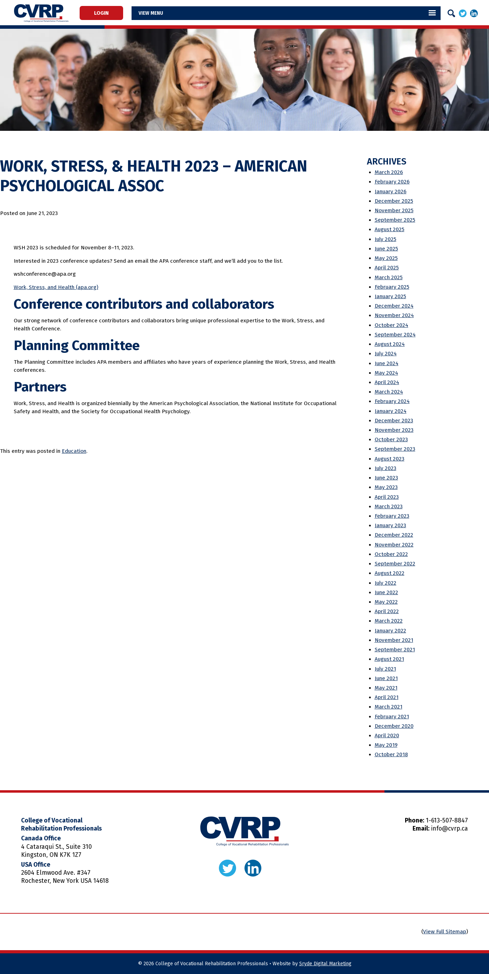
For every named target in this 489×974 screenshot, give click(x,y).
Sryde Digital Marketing (325, 964)
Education (74, 451)
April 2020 (387, 735)
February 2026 (392, 182)
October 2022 (391, 554)
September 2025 (395, 220)
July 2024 (386, 353)
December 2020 (394, 726)
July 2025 (385, 239)
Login (104, 13)
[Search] (451, 13)
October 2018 (391, 754)
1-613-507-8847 (447, 820)
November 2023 (394, 430)
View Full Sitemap (444, 931)
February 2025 (392, 287)
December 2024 (394, 306)
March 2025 (389, 277)
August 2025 (389, 229)
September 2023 (395, 449)
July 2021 (385, 669)
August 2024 (390, 344)
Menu (162, 13)
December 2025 (394, 201)
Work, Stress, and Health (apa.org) (56, 287)
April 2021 (386, 697)
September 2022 (395, 563)
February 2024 (392, 401)
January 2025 (390, 296)
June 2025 (386, 249)
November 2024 (394, 315)
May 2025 (386, 258)
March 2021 (388, 707)
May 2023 (386, 487)
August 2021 (389, 659)
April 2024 (387, 382)
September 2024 (395, 334)
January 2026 (391, 191)
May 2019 (386, 745)
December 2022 (394, 535)
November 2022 (394, 545)
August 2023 (389, 459)
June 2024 (386, 363)
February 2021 (392, 716)
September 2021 (395, 649)
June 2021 (386, 678)
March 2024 (389, 392)
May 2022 (386, 602)
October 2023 (391, 439)
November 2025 (394, 210)
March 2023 (389, 506)
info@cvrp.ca (449, 828)
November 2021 (394, 640)
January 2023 (390, 525)
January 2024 (391, 411)
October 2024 (391, 325)
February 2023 (392, 516)
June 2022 (386, 592)
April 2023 (387, 497)
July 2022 (385, 583)
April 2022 (387, 611)
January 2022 (390, 630)
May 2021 (386, 688)
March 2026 (389, 172)
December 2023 (394, 420)
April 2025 (387, 267)
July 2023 (385, 468)
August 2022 (389, 573)
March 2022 (389, 621)
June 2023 (386, 478)
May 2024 (386, 373)
